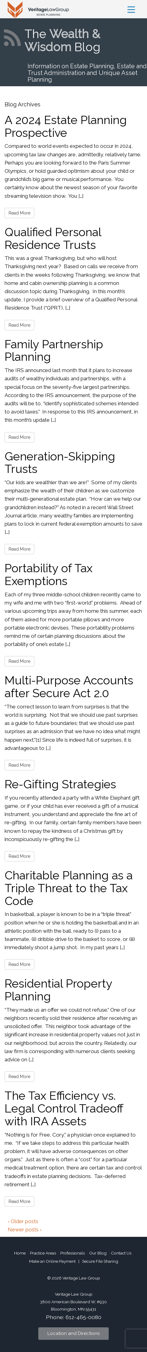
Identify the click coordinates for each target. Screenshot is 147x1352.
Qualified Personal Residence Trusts (53, 238)
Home (20, 1253)
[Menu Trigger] (131, 9)
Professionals (72, 1253)
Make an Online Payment (52, 1261)
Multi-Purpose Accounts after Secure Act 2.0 (69, 686)
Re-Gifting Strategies (60, 784)
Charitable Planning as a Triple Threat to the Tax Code (69, 888)
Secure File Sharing (100, 1261)
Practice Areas (43, 1253)
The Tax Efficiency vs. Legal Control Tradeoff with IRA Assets (64, 1108)
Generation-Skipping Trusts (60, 462)
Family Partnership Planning (54, 350)
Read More (19, 213)
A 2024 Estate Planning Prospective (66, 126)
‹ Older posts (23, 1221)
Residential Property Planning (58, 990)
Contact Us (121, 1253)
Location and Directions (73, 1333)
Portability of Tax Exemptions (48, 574)
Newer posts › (25, 1229)
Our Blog (98, 1253)
